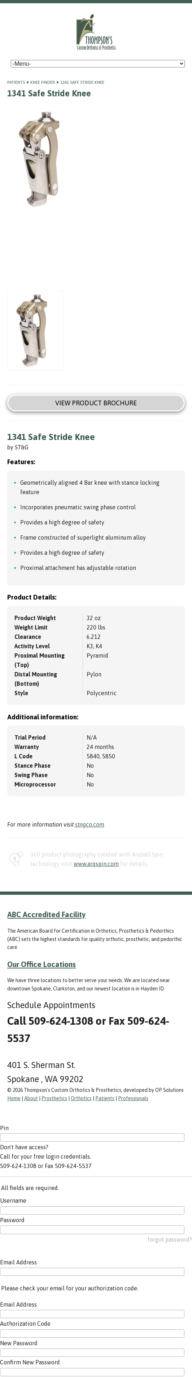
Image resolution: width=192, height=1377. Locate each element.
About (31, 1098)
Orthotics (81, 1098)
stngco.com (89, 824)
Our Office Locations (41, 964)
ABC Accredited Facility (46, 914)
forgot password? (170, 1239)
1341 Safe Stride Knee (82, 82)
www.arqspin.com (96, 863)
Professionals (133, 1098)
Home (14, 1098)
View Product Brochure (96, 403)
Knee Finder (42, 82)
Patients (16, 82)
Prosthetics (54, 1098)
